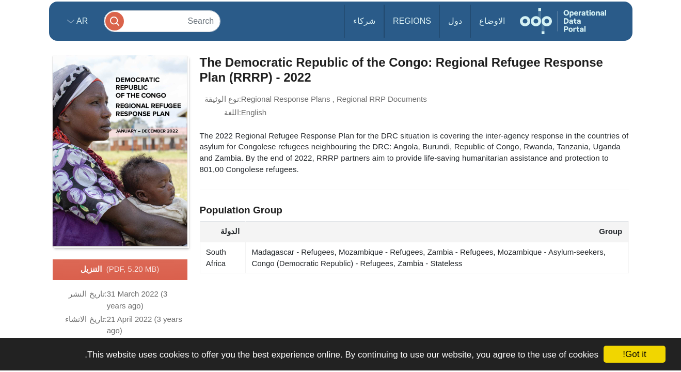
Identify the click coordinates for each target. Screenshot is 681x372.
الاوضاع (492, 21)
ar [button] (81, 21)
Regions (412, 21)
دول (455, 21)
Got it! (634, 354)
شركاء (364, 21)
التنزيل (120, 269)
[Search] (162, 21)
